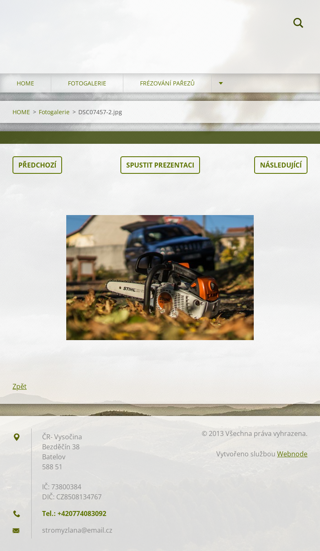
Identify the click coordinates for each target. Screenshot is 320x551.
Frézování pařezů (167, 83)
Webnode (292, 453)
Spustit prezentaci (160, 165)
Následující (281, 165)
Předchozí (37, 165)
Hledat (298, 24)
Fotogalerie (87, 83)
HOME (25, 83)
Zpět (19, 386)
